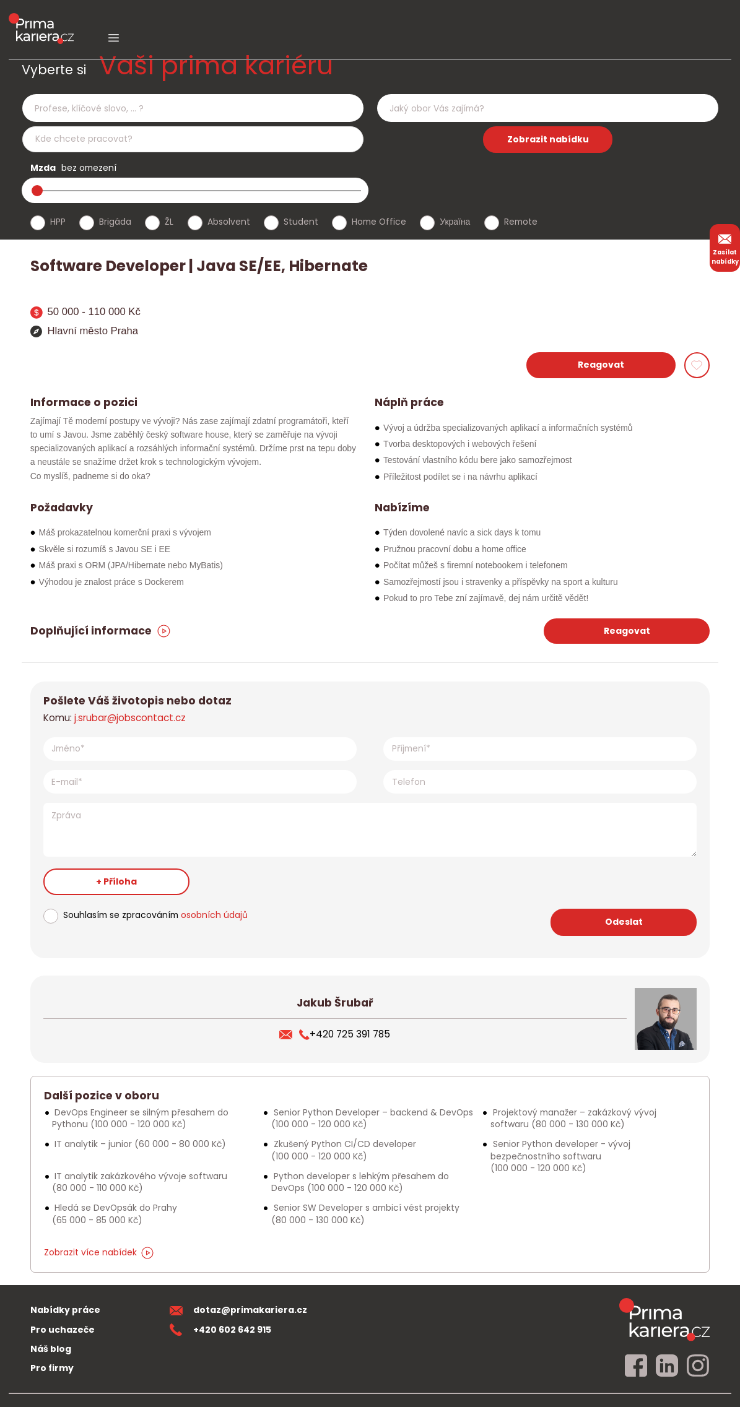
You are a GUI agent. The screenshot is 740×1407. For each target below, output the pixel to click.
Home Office (379, 221)
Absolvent (228, 221)
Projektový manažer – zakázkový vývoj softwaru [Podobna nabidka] (573, 1118)
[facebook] (636, 1366)
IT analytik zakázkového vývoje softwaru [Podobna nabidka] (139, 1182)
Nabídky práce (65, 1310)
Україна (455, 221)
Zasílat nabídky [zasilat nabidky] (725, 248)
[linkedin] (667, 1366)
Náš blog (50, 1349)
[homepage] (664, 1319)
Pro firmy (52, 1368)
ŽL (169, 221)
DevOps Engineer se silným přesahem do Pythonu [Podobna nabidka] (140, 1118)
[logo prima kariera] (41, 19)
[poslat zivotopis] (289, 1034)
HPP (58, 221)
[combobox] (192, 108)
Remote (521, 221)
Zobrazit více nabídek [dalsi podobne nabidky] (99, 1252)
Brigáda (115, 221)
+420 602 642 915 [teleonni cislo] (220, 1329)
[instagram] (698, 1366)
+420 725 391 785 (344, 1034)
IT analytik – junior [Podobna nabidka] (139, 1144)
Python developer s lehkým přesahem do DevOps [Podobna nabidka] (360, 1182)
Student (301, 221)
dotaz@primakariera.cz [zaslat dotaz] (238, 1310)
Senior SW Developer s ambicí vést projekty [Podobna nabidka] (365, 1213)
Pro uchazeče (62, 1329)
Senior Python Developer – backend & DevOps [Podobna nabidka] (372, 1118)
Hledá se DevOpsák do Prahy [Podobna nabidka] (114, 1213)
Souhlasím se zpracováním (155, 915)
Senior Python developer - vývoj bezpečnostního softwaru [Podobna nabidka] (560, 1156)
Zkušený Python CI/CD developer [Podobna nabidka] (343, 1150)
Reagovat (601, 364)
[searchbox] (185, 108)
